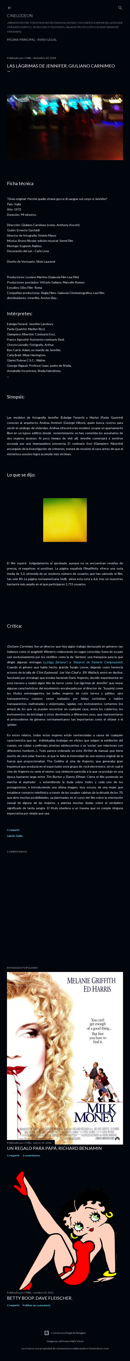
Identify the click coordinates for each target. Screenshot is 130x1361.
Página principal (21, 39)
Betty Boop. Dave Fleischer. (39, 1298)
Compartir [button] (13, 830)
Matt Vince (77, 1341)
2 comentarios (31, 1155)
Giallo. (19, 835)
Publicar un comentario (37, 1305)
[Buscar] (120, 7)
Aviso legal (47, 39)
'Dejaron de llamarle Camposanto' (97, 662)
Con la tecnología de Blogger (65, 1333)
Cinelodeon (20, 15)
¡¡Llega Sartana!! (56, 662)
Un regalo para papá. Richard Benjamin (54, 1148)
